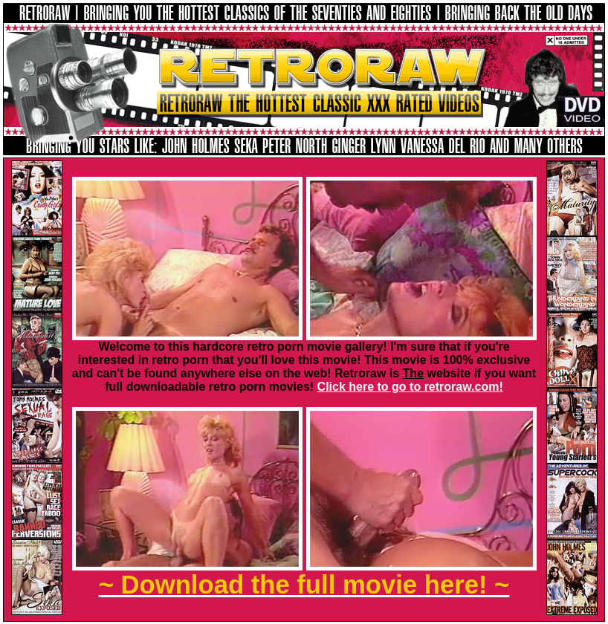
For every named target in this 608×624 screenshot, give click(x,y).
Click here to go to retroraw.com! (410, 386)
